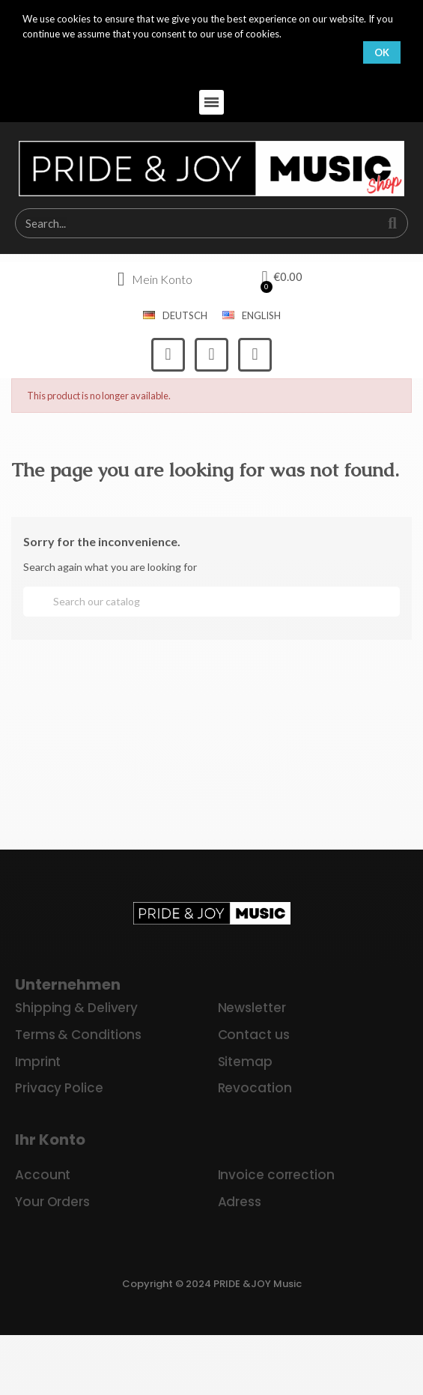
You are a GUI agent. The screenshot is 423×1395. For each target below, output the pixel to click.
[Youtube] (255, 355)
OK (381, 52)
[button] (211, 102)
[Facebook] (168, 355)
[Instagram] (211, 355)
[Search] (211, 602)
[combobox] (189, 223)
